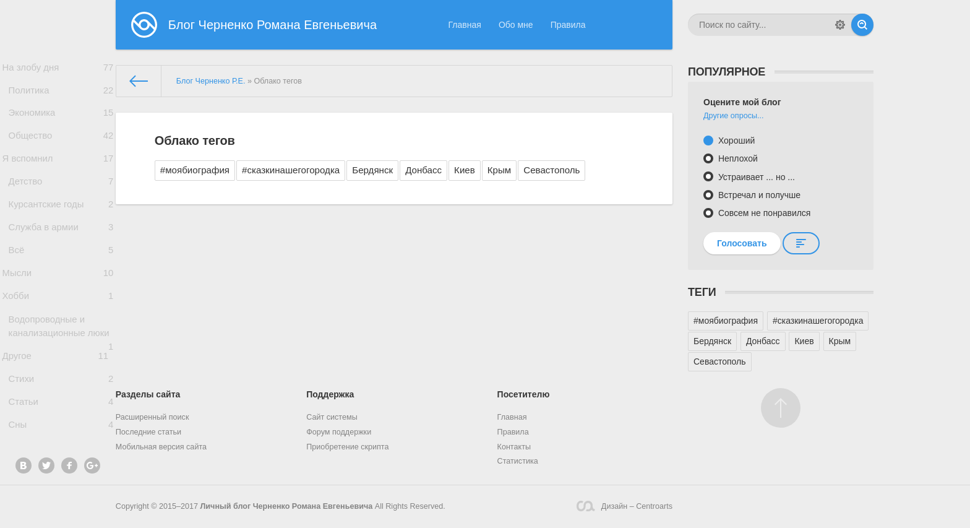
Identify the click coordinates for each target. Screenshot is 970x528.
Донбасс (423, 170)
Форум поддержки (338, 432)
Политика (60, 95)
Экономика (60, 121)
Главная (465, 25)
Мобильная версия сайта (161, 447)
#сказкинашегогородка (291, 170)
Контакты (514, 447)
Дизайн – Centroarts (624, 506)
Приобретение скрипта (347, 447)
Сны (60, 477)
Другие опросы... (733, 115)
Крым (499, 170)
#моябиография (195, 170)
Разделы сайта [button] (148, 394)
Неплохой (737, 158)
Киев (464, 170)
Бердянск (372, 170)
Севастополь (551, 170)
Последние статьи (148, 432)
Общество (60, 147)
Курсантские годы (60, 226)
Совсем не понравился (763, 213)
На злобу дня (57, 69)
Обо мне (516, 25)
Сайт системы (332, 417)
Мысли (57, 305)
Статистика (517, 461)
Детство (60, 200)
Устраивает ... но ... (755, 177)
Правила (568, 25)
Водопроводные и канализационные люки (60, 370)
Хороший (735, 140)
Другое (57, 398)
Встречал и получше (758, 195)
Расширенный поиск (152, 417)
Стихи (60, 424)
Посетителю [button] (523, 394)
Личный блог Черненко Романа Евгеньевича (286, 506)
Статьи (60, 450)
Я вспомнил (57, 174)
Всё (60, 279)
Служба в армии (60, 252)
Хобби (57, 332)
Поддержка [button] (330, 394)
